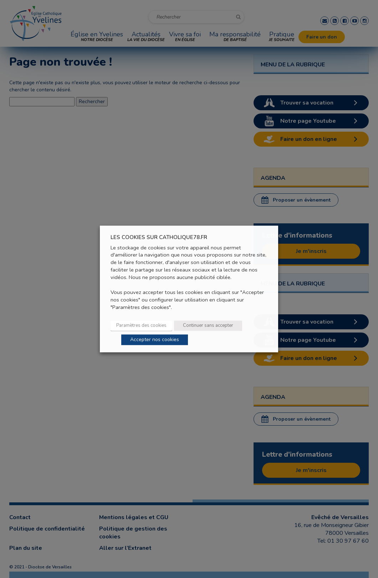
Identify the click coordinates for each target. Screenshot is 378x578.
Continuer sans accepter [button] (208, 326)
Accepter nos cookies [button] (154, 339)
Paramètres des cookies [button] (141, 326)
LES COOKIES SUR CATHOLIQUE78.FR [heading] (159, 237)
